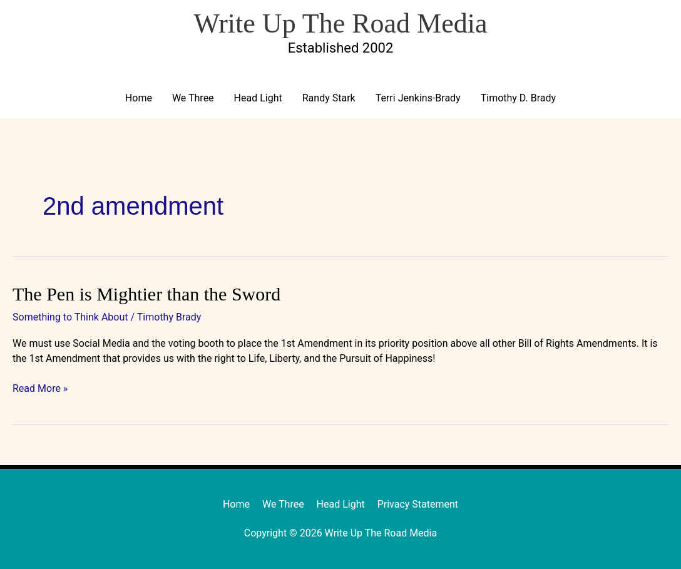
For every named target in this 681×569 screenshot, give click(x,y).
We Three (193, 98)
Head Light (258, 98)
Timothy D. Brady (518, 98)
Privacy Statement (417, 504)
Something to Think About (70, 317)
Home (138, 98)
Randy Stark (329, 98)
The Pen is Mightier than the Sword (146, 294)
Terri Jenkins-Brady (418, 98)
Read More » (40, 387)
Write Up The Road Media (340, 23)
